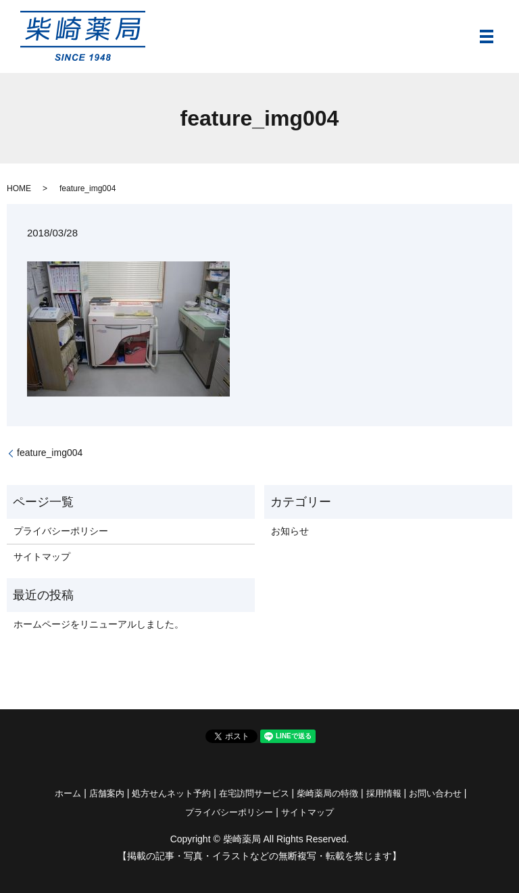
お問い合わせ (435, 793)
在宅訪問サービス (254, 793)
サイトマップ (42, 556)
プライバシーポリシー (61, 531)
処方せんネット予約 (171, 793)
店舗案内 (106, 793)
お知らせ (290, 531)
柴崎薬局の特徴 (327, 793)
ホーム (68, 793)
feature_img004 (49, 452)
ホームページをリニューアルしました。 (99, 624)
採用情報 (383, 793)
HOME (19, 188)
